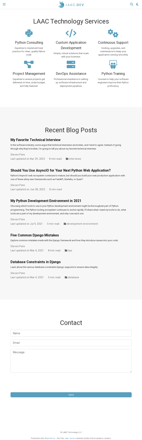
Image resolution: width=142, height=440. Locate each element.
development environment (82, 223)
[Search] (131, 4)
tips (70, 250)
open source (70, 438)
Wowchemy (50, 438)
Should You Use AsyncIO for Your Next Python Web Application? (61, 170)
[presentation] (37, 382)
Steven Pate (18, 154)
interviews (75, 158)
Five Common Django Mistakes (35, 235)
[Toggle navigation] (4, 4)
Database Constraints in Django (36, 262)
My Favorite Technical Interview (36, 140)
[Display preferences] (137, 4)
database (73, 277)
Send (71, 394)
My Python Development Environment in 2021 (46, 200)
